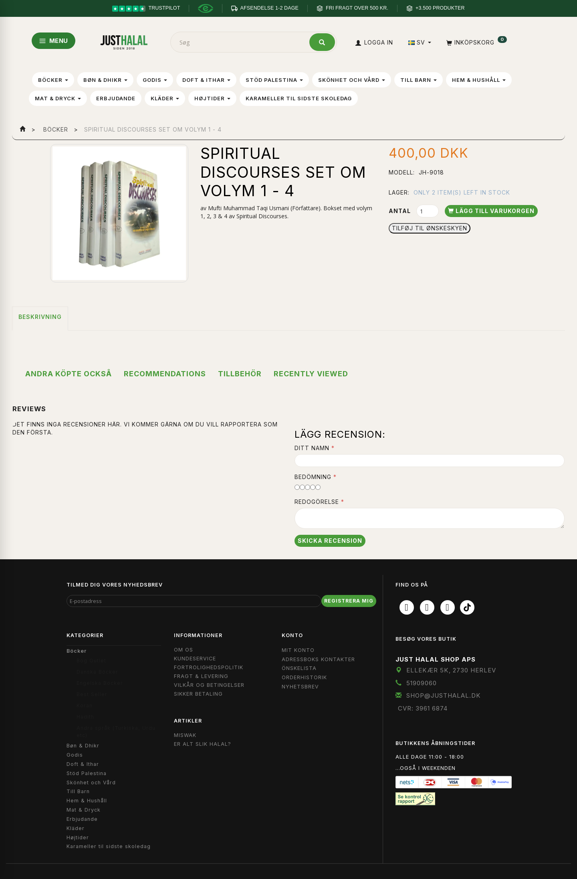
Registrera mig (348, 601)
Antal (400, 210)
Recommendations (165, 373)
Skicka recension (330, 540)
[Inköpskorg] (476, 42)
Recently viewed (311, 373)
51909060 (421, 683)
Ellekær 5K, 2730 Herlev (451, 670)
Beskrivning (40, 316)
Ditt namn (312, 448)
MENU (53, 41)
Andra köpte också (68, 373)
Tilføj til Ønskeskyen (429, 228)
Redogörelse (317, 501)
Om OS (183, 650)
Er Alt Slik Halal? (202, 744)
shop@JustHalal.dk (443, 695)
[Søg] (322, 42)
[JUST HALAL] (124, 40)
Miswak (185, 735)
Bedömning (313, 476)
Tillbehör (240, 373)
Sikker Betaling (198, 694)
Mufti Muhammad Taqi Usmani (248, 208)
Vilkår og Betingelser (209, 685)
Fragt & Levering (201, 676)
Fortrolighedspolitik (208, 667)
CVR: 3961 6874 (423, 708)
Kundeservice (195, 659)
